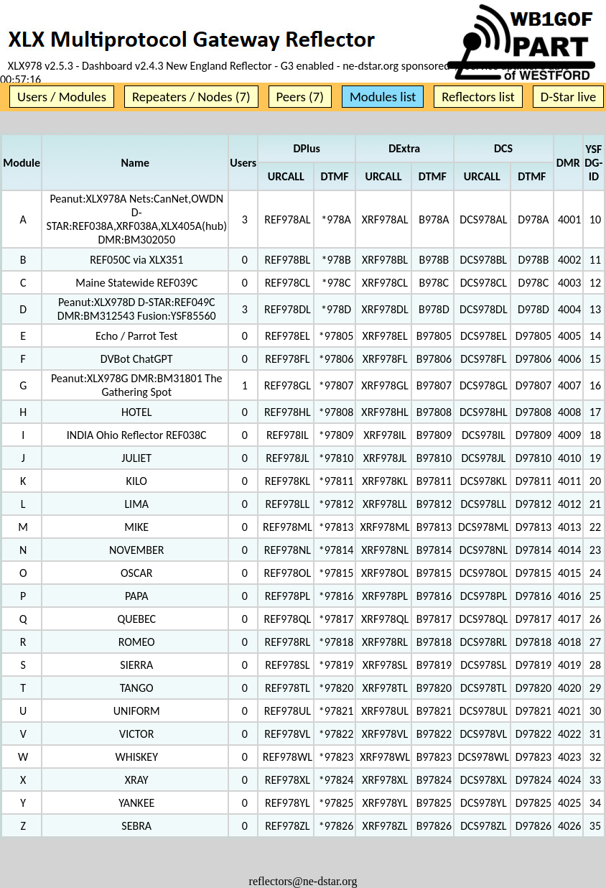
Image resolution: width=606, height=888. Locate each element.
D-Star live (569, 96)
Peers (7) (300, 96)
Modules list (383, 96)
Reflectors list (478, 96)
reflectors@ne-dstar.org (303, 881)
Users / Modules (61, 96)
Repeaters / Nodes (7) (191, 96)
